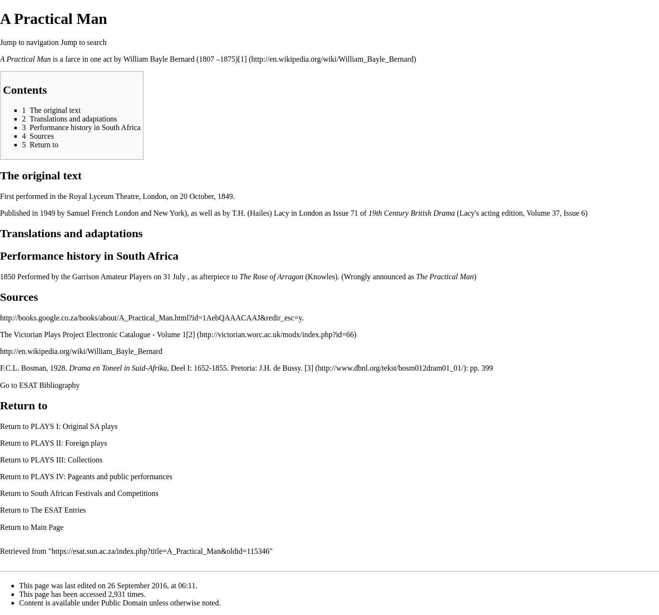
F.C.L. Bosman (23, 368)
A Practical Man (25, 59)
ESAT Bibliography (49, 385)
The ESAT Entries (58, 510)
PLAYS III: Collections (67, 460)
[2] (190, 334)
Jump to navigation (29, 42)
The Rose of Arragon (271, 277)
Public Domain (124, 603)
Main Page (47, 527)
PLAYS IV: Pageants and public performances (101, 476)
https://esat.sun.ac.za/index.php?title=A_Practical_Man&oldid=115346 (161, 551)
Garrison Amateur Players (112, 277)
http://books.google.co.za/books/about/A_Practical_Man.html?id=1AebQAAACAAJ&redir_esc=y (151, 318)
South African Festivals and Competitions (95, 493)
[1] (242, 59)
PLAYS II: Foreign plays (69, 443)
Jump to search (84, 42)
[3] (309, 368)
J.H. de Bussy (280, 368)
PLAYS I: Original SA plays (74, 426)
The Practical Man (445, 277)
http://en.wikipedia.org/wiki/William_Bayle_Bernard (81, 351)
